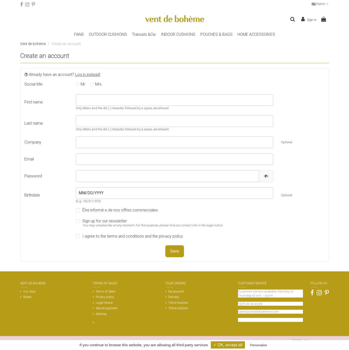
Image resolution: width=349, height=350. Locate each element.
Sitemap (101, 314)
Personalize (258, 345)
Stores (27, 297)
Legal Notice (104, 302)
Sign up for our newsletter (152, 223)
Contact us (246, 320)
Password (33, 176)
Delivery (173, 297)
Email (29, 159)
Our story (29, 291)
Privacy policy (105, 297)
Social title (33, 84)
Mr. (81, 84)
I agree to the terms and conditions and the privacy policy (132, 236)
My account (176, 291)
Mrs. (96, 84)
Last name (33, 123)
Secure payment (106, 308)
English (320, 3)
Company (32, 142)
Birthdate (32, 195)
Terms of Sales (106, 291)
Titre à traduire (178, 302)
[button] (216, 35)
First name (33, 102)
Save (174, 251)
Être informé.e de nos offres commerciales (120, 210)
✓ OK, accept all (227, 345)
